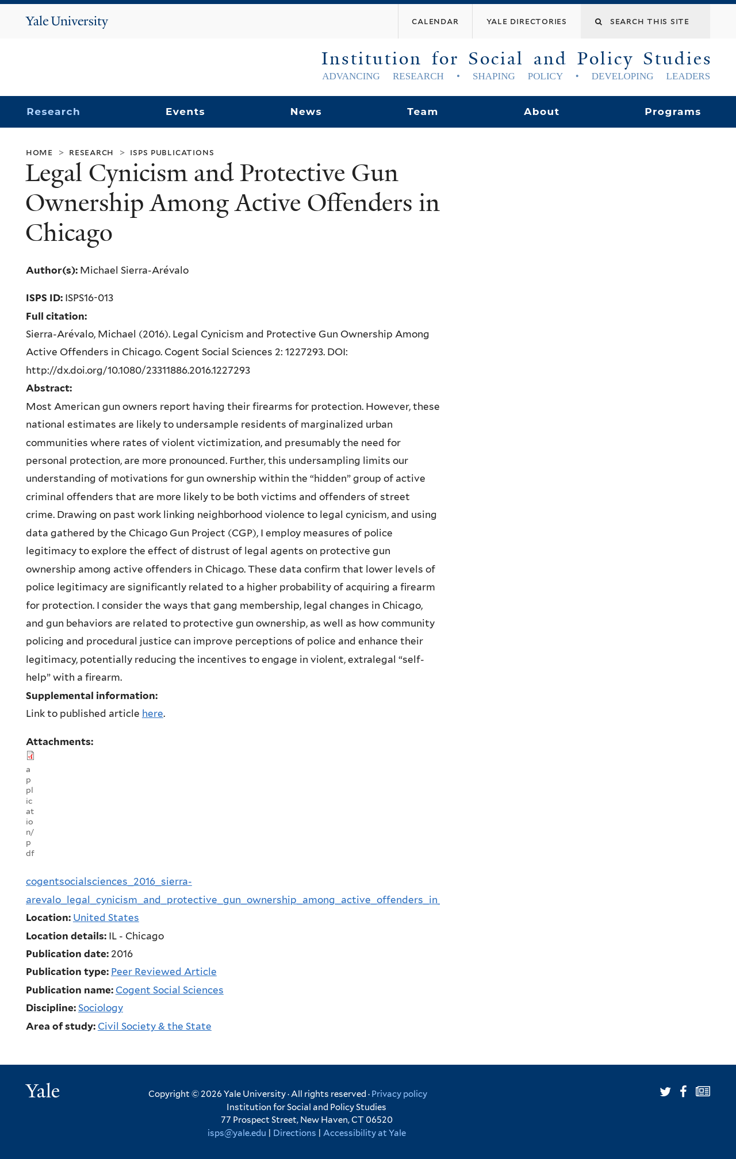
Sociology (100, 1008)
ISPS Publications (172, 152)
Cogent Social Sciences (170, 990)
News (306, 111)
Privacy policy (399, 1094)
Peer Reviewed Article (164, 971)
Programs (673, 111)
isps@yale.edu (237, 1133)
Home (39, 152)
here (152, 713)
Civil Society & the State (155, 1026)
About (541, 111)
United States (106, 917)
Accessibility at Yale (364, 1133)
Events (185, 111)
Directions (294, 1133)
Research (53, 111)
